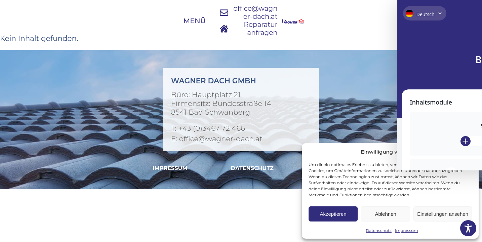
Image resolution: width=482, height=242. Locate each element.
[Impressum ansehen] (170, 168)
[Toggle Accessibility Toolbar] (468, 228)
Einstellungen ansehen (442, 214)
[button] (468, 151)
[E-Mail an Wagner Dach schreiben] (239, 13)
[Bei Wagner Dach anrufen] (241, 128)
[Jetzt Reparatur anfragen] (330, 13)
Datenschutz (379, 230)
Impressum (406, 230)
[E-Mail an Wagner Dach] (241, 138)
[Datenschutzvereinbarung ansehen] (252, 168)
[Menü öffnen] (84, 13)
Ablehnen (385, 214)
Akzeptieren (333, 214)
